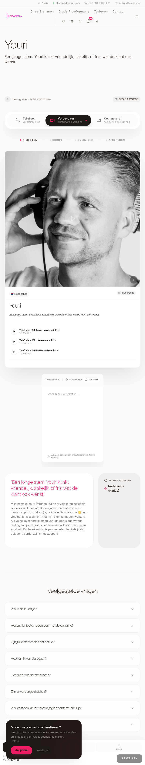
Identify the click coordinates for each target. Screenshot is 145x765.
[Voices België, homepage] (13, 16)
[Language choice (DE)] (88, 21)
